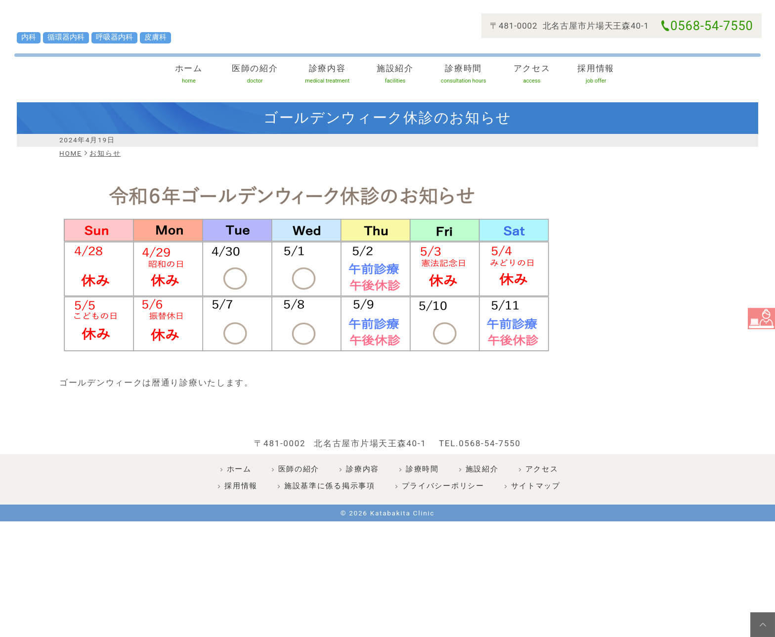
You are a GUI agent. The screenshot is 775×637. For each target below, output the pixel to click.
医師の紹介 (261, 97)
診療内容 (326, 97)
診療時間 (452, 97)
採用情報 (578, 97)
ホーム (197, 97)
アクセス (516, 97)
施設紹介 (389, 97)
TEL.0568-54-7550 (480, 492)
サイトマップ (535, 534)
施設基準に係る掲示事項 (329, 534)
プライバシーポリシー (443, 534)
